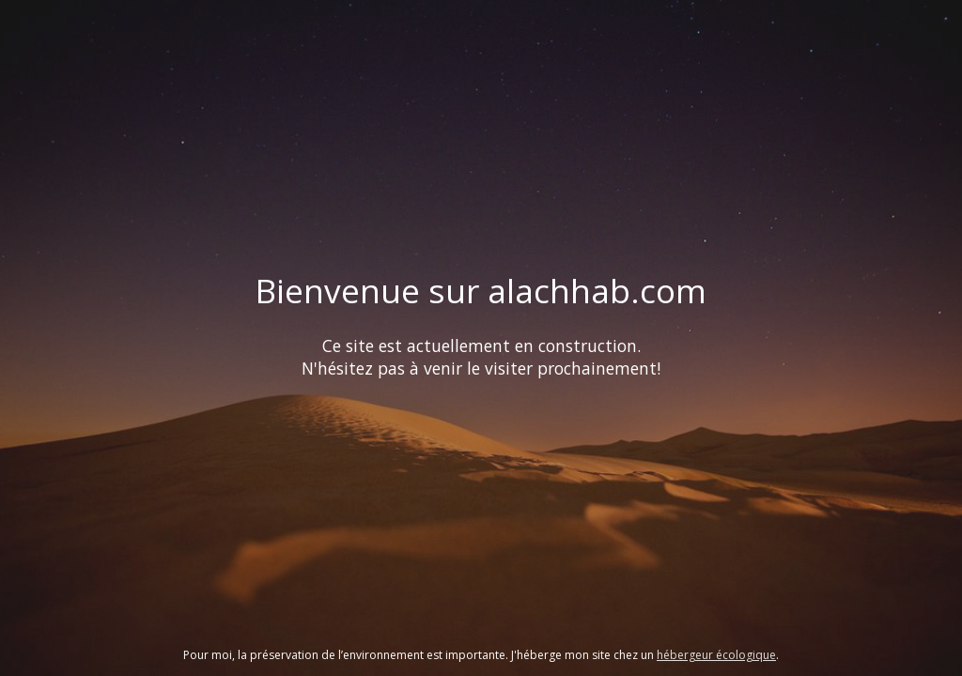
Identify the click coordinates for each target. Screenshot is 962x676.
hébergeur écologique (716, 655)
